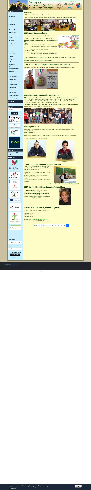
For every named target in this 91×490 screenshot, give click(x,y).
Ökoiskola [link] (11, 82)
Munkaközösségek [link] (13, 32)
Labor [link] (10, 74)
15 (47, 225)
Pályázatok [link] (11, 71)
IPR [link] (10, 48)
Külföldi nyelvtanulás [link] (14, 95)
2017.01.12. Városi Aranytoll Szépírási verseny (42, 165)
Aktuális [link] (11, 45)
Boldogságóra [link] (12, 59)
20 (62, 225)
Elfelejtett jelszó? (16, 252)
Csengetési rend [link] (12, 92)
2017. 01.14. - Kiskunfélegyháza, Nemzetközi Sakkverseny (47, 64)
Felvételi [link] (11, 21)
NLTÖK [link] (10, 90)
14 (44, 225)
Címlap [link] (10, 13)
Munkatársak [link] (12, 29)
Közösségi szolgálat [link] (13, 76)
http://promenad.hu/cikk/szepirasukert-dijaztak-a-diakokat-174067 (63, 183)
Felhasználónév (12, 239)
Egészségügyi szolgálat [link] (14, 68)
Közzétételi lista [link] (12, 19)
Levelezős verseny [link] (13, 98)
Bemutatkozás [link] (12, 16)
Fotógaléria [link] (11, 40)
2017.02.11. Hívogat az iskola (35, 33)
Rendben (78, 486)
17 (53, 225)
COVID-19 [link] (11, 27)
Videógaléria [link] (11, 43)
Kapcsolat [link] (6, 267)
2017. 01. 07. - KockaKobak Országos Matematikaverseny (46, 187)
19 (59, 225)
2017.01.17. (28, 12)
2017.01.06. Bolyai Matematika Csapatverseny (42, 95)
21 (65, 225)
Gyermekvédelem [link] (13, 84)
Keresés (14, 113)
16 (50, 225)
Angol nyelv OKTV (31, 127)
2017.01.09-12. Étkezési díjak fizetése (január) (42, 208)
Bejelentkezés (15, 254)
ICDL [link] (10, 61)
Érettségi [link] (11, 51)
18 (56, 225)
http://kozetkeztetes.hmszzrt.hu (40, 219)
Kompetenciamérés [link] (13, 87)
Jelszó (9, 246)
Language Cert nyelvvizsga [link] (12, 65)
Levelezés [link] (11, 103)
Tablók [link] (10, 37)
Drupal (41, 271)
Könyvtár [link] (11, 56)
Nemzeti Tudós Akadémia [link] (14, 35)
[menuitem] (15, 13)
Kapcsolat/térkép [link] (13, 79)
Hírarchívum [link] (12, 24)
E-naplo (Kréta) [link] (12, 53)
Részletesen (12, 488)
